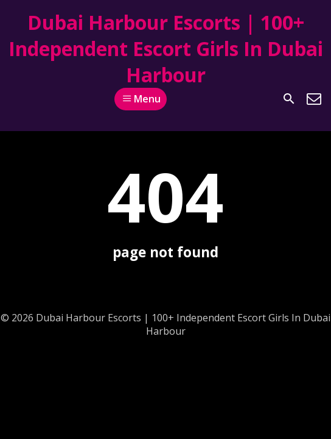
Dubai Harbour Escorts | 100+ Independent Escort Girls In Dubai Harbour (166, 48)
